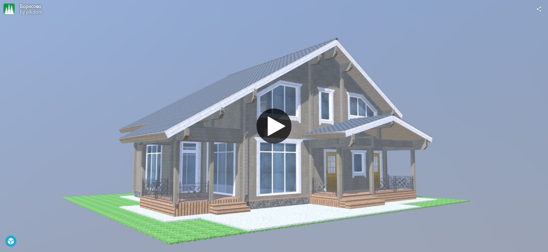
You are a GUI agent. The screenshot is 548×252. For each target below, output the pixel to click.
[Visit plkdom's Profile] (9, 9)
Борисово (30, 6)
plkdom (34, 12)
